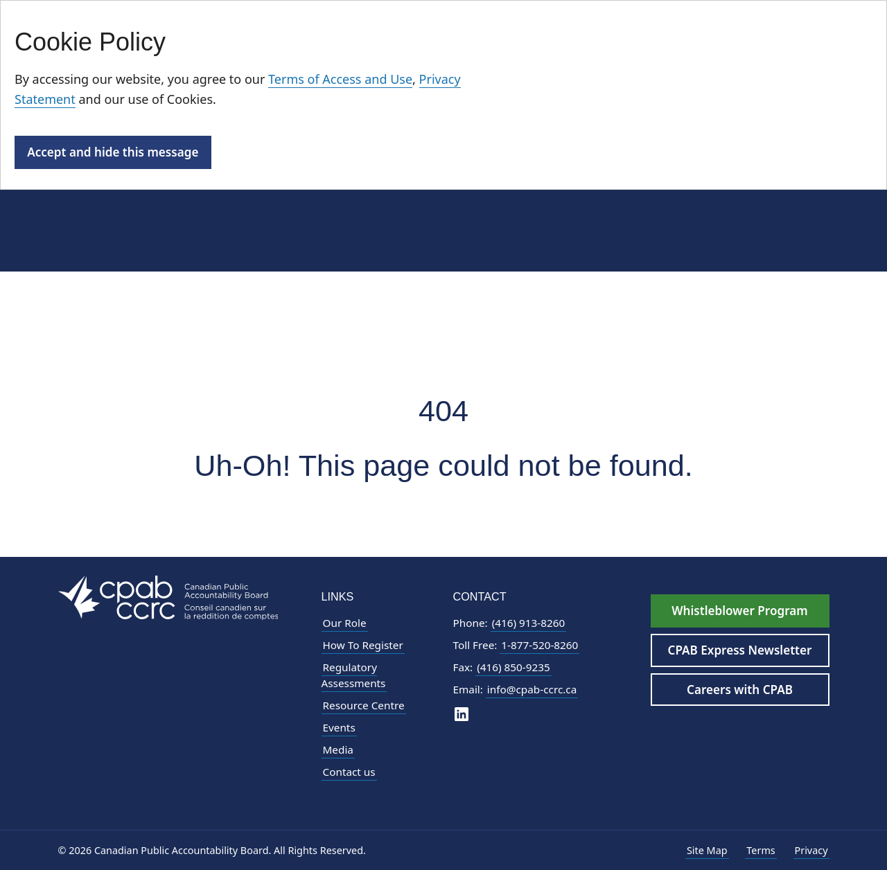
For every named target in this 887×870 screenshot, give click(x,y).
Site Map (707, 850)
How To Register (363, 645)
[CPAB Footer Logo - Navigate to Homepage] (168, 597)
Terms (760, 850)
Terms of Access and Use (340, 79)
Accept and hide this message (112, 152)
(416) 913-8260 (528, 623)
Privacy (811, 850)
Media (338, 749)
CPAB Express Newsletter (740, 650)
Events (339, 727)
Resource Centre (364, 705)
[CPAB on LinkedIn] (461, 713)
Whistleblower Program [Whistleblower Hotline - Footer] (739, 611)
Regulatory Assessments (354, 675)
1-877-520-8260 (539, 645)
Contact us (349, 772)
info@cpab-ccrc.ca (532, 689)
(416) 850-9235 (513, 667)
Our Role (345, 623)
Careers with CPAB (740, 690)
